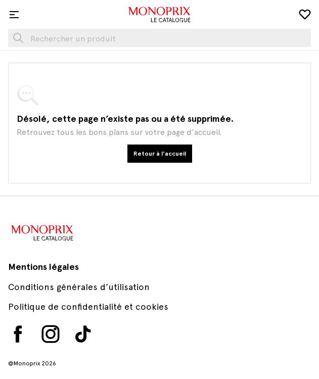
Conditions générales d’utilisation (79, 286)
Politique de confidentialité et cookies (88, 306)
